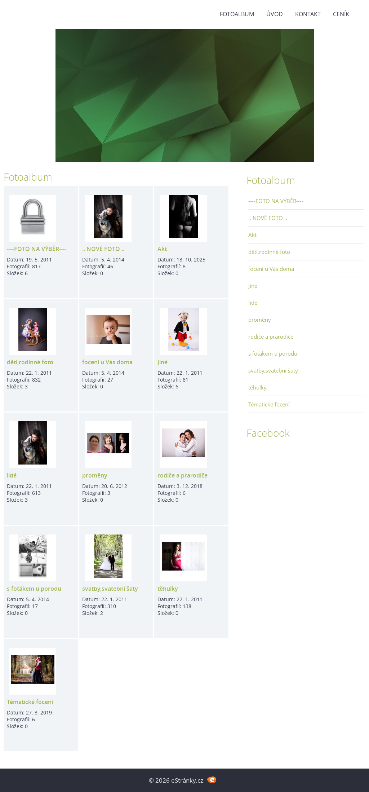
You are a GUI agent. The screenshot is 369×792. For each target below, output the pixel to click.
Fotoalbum (237, 14)
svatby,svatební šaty (110, 589)
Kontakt (308, 14)
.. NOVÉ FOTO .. (103, 249)
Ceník (341, 14)
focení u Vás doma (107, 362)
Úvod (274, 14)
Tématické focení (30, 702)
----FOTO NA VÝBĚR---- (36, 249)
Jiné (162, 362)
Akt (162, 249)
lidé (12, 475)
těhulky (167, 589)
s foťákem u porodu (34, 589)
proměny (94, 475)
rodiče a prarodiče (182, 475)
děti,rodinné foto (30, 362)
